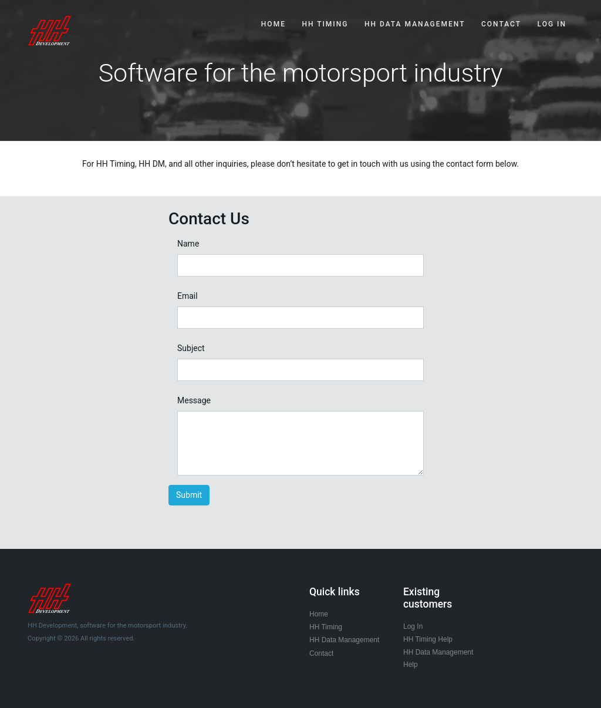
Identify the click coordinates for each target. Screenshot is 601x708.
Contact (321, 653)
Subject (191, 348)
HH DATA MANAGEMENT (414, 24)
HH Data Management (344, 640)
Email (187, 296)
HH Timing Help (428, 639)
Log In (552, 24)
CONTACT (501, 24)
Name (188, 243)
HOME (273, 24)
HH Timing (325, 627)
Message (194, 400)
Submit (189, 495)
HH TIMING (325, 24)
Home (318, 614)
